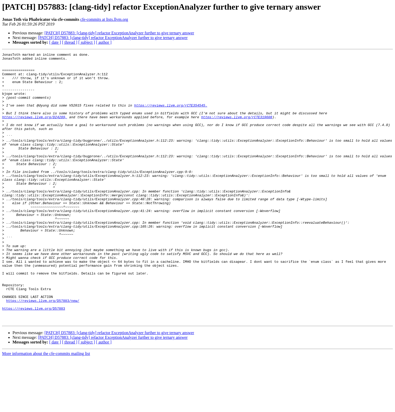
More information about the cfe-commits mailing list (46, 407)
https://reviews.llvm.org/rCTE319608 (236, 130)
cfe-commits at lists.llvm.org (104, 19)
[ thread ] (69, 42)
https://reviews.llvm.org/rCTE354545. (170, 116)
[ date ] (55, 42)
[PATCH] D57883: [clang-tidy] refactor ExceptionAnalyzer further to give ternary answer (119, 33)
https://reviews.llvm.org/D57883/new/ (42, 350)
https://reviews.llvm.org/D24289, (34, 130)
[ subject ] (86, 42)
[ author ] (104, 42)
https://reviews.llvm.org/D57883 (33, 360)
